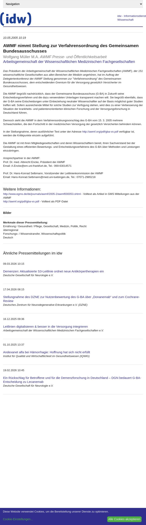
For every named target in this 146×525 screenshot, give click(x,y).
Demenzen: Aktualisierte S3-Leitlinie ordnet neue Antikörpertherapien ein (53, 271)
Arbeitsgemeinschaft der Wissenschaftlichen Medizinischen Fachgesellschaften (69, 62)
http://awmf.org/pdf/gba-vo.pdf (100, 131)
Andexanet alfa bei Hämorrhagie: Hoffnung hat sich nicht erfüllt (46, 352)
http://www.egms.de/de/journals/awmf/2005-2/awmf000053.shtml (42, 193)
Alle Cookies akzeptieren (124, 519)
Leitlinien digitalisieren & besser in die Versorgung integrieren (45, 326)
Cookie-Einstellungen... (18, 519)
